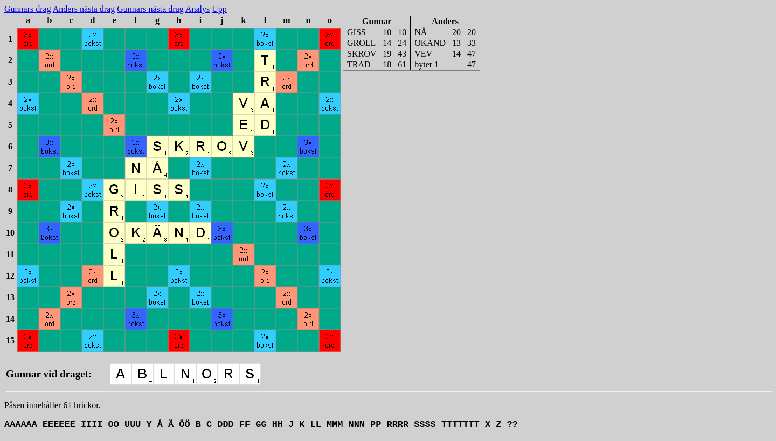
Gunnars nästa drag (150, 8)
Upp (219, 8)
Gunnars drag (27, 8)
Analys (197, 8)
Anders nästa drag (84, 8)
